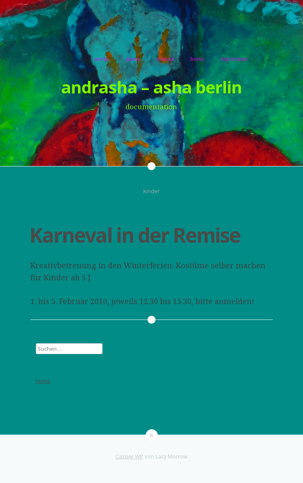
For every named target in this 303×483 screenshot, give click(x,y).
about (132, 59)
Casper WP (129, 456)
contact (165, 59)
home (197, 59)
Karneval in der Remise (135, 235)
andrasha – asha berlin (151, 86)
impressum (234, 59)
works (102, 59)
